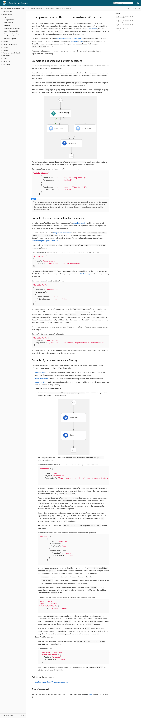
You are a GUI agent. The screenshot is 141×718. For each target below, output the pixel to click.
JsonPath (74, 41)
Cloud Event (93, 29)
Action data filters (41, 372)
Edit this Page (135, 8)
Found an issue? (121, 31)
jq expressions (9, 20)
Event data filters (41, 379)
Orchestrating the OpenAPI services (45, 241)
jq (82, 41)
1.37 (125, 8)
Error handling (8, 23)
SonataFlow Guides (18, 3)
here (90, 694)
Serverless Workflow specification (68, 39)
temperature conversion (62, 233)
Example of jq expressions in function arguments (124, 21)
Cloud (4, 58)
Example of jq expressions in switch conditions (124, 17)
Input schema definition (11, 31)
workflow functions (80, 223)
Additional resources (122, 28)
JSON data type (85, 274)
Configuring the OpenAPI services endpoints (51, 682)
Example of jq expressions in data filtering (124, 25)
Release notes (7, 11)
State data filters (41, 382)
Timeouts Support (10, 39)
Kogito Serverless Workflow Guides (13, 8)
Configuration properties (12, 28)
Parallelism (7, 25)
